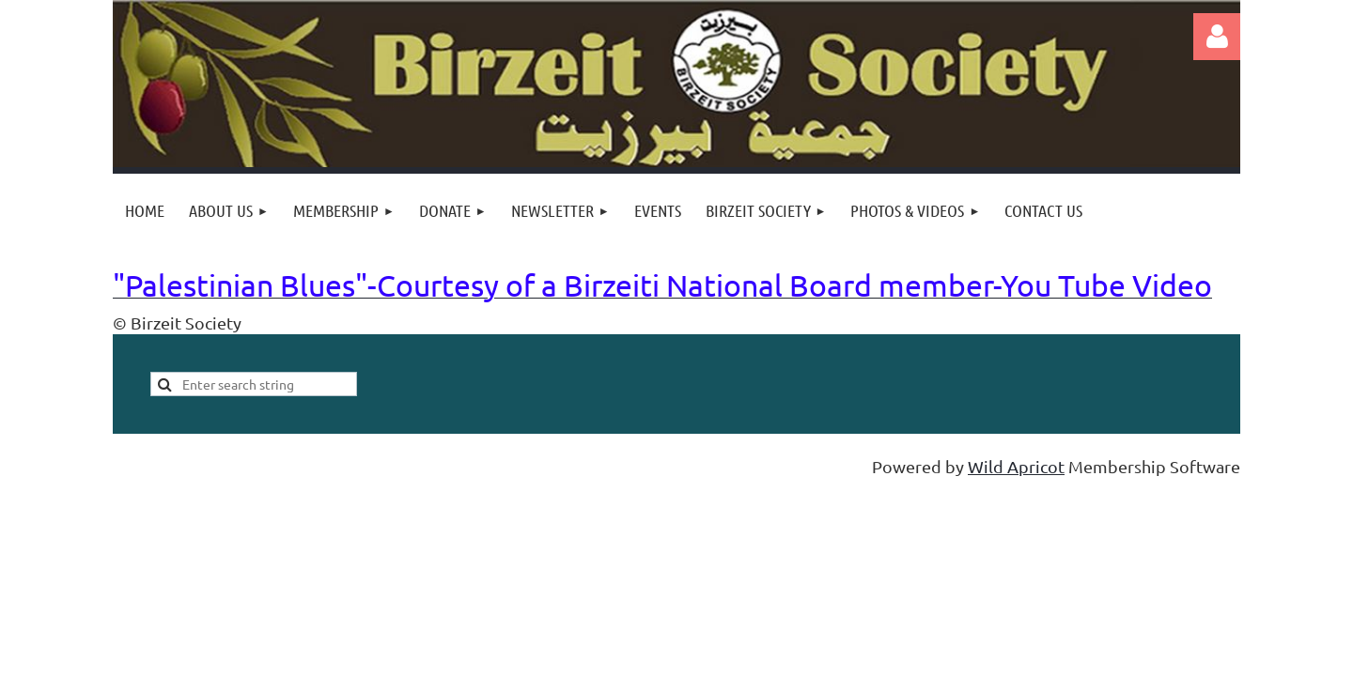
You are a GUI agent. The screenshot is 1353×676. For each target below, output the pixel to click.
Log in (1216, 36)
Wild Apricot (1016, 466)
